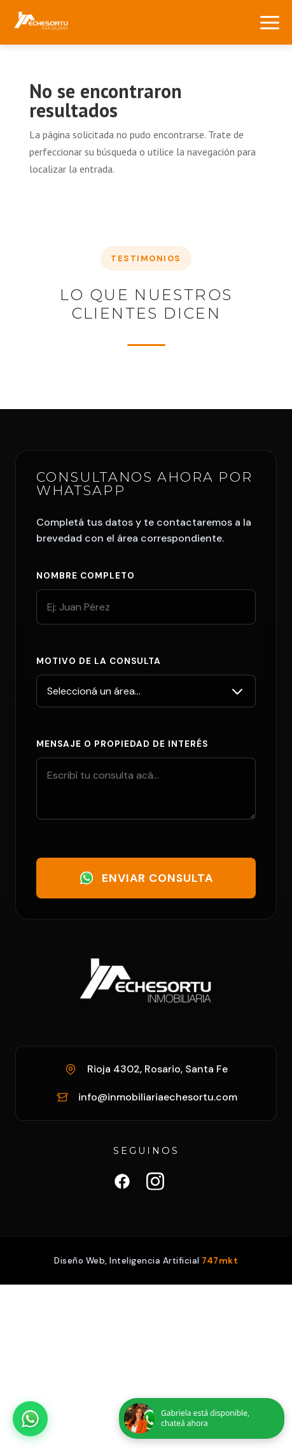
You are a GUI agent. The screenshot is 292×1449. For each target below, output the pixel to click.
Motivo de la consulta (98, 661)
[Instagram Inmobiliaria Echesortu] (155, 1183)
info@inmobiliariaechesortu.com (157, 1097)
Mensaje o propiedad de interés (122, 744)
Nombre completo (85, 575)
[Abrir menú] (269, 22)
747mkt (220, 1260)
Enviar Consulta (146, 878)
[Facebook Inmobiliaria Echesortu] (122, 1183)
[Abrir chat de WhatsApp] (30, 1418)
